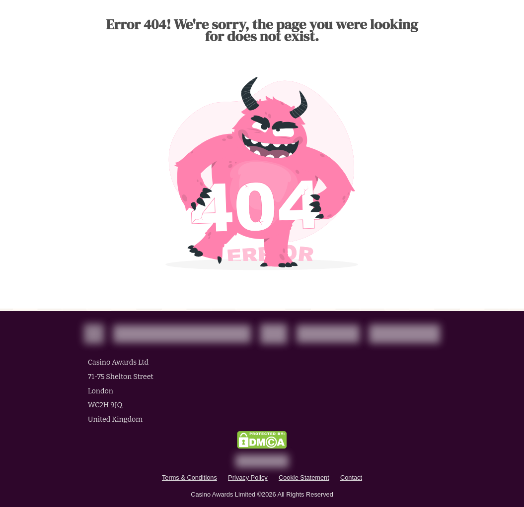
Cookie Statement (304, 477)
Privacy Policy (248, 477)
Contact (351, 477)
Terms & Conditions (189, 477)
